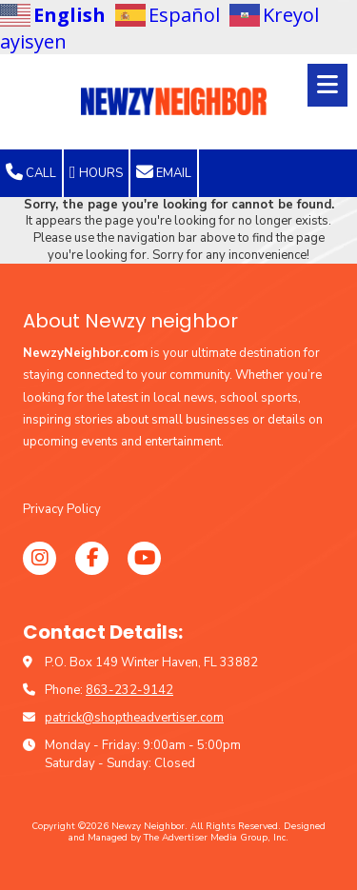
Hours (96, 172)
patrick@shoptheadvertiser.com (134, 717)
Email (163, 172)
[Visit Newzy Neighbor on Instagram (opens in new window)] (39, 558)
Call (31, 172)
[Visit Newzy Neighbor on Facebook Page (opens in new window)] (92, 558)
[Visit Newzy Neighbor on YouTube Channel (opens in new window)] (144, 558)
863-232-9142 (129, 690)
